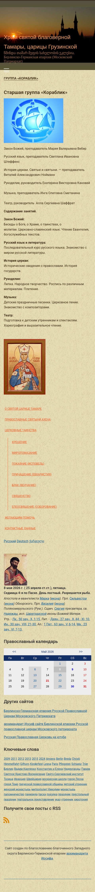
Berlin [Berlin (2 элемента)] (59, 758)
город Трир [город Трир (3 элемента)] (11, 784)
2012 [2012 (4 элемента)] (21, 758)
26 (22, 686)
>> (81, 651)
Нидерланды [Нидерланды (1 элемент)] (72, 768)
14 (47, 675)
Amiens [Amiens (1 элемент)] (50, 758)
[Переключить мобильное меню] (6, 70)
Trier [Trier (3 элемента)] (85, 764)
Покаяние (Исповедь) (28, 463)
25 (10, 686)
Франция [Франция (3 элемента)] (20, 779)
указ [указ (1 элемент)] (57, 799)
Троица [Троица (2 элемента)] (8, 779)
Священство (21, 496)
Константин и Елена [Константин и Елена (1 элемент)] (50, 768)
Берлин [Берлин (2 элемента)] (8, 768)
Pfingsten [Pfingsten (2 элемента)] (65, 764)
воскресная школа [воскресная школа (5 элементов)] (54, 779)
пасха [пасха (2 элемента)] (42, 794)
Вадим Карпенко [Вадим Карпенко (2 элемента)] (25, 768)
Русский (10, 541)
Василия (47, 604)
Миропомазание (24, 452)
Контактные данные (20, 528)
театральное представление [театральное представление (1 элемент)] (35, 799)
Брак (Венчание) (24, 485)
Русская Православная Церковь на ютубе (35, 737)
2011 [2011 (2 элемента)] (14, 758)
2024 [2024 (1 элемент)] (42, 758)
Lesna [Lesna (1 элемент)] (47, 764)
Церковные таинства (20, 430)
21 (47, 680)
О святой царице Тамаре (23, 408)
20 (35, 680)
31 (85, 686)
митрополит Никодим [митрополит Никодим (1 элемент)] (45, 789)
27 (35, 686)
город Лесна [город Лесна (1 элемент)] (75, 779)
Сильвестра (78, 598)
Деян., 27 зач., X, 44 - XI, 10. (70, 619)
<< (14, 651)
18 (10, 680)
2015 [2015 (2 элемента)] (35, 758)
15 (60, 675)
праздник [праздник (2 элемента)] (64, 794)
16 (72, 675)
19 (22, 680)
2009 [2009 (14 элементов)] (7, 758)
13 (35, 675)
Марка (44, 598)
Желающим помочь (20, 517)
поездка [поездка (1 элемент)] (52, 794)
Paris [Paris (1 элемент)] (55, 764)
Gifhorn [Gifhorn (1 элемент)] (24, 764)
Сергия (59, 608)
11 (10, 675)
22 (60, 680)
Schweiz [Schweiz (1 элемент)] (76, 764)
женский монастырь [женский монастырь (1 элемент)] (17, 789)
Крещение (19, 442)
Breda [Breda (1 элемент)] (67, 758)
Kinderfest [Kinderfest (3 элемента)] (36, 764)
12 (22, 675)
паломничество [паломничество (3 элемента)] (14, 794)
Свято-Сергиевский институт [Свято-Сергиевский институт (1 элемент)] (65, 774)
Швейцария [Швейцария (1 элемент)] (33, 779)
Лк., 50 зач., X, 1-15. (26, 619)
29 (60, 686)
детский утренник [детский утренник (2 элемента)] (75, 784)
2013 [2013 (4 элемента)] (28, 758)
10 (85, 669)
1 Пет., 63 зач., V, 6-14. (60, 624)
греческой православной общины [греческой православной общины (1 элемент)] (41, 784)
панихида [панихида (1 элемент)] (31, 794)
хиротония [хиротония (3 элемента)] (81, 799)
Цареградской (36, 614)
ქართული (36, 541)
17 (85, 675)
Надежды (11, 614)
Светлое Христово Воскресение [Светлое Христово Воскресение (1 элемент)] (24, 774)
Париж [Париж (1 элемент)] (85, 768)
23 (72, 680)
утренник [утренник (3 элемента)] (67, 799)
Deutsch (22, 541)
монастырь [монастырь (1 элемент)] (67, 789)
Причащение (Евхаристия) (32, 474)
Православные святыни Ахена (28, 419)
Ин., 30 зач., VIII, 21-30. (20, 624)
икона (55, 598)
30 (72, 686)
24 (85, 680)
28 (47, 686)
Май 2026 (47, 651)
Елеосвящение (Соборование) (34, 506)
